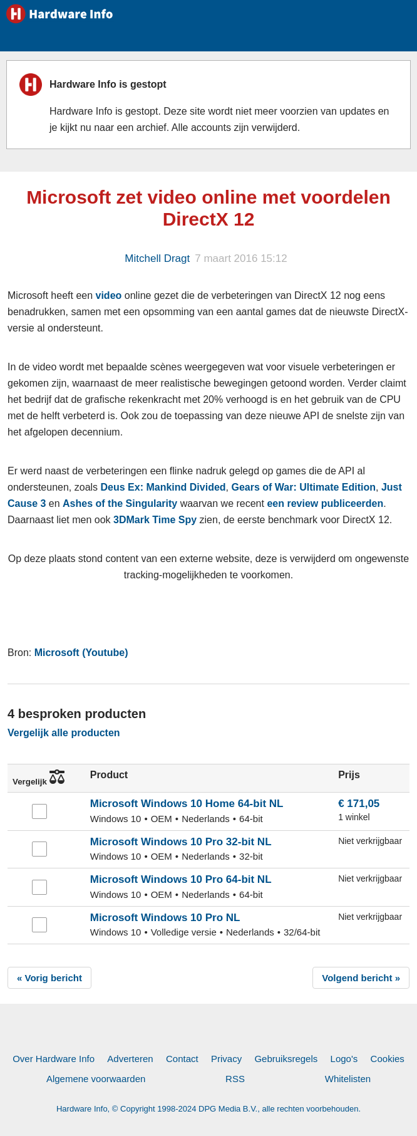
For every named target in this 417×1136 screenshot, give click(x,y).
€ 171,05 (358, 804)
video (109, 295)
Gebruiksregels (285, 1058)
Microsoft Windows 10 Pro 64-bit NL (181, 879)
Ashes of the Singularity (120, 503)
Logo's (344, 1058)
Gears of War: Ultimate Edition (303, 487)
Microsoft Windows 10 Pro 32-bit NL (181, 842)
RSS (235, 1078)
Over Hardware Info (54, 1058)
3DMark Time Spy (155, 519)
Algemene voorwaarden (95, 1078)
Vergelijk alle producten (64, 732)
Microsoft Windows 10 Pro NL (165, 918)
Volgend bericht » (361, 977)
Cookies (387, 1058)
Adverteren (130, 1058)
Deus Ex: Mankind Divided (163, 487)
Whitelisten (348, 1078)
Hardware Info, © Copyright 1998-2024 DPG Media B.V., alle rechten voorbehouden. (208, 1108)
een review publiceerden (325, 503)
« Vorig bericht (49, 977)
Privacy (226, 1058)
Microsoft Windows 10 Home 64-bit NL (187, 804)
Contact (182, 1058)
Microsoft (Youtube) (81, 652)
